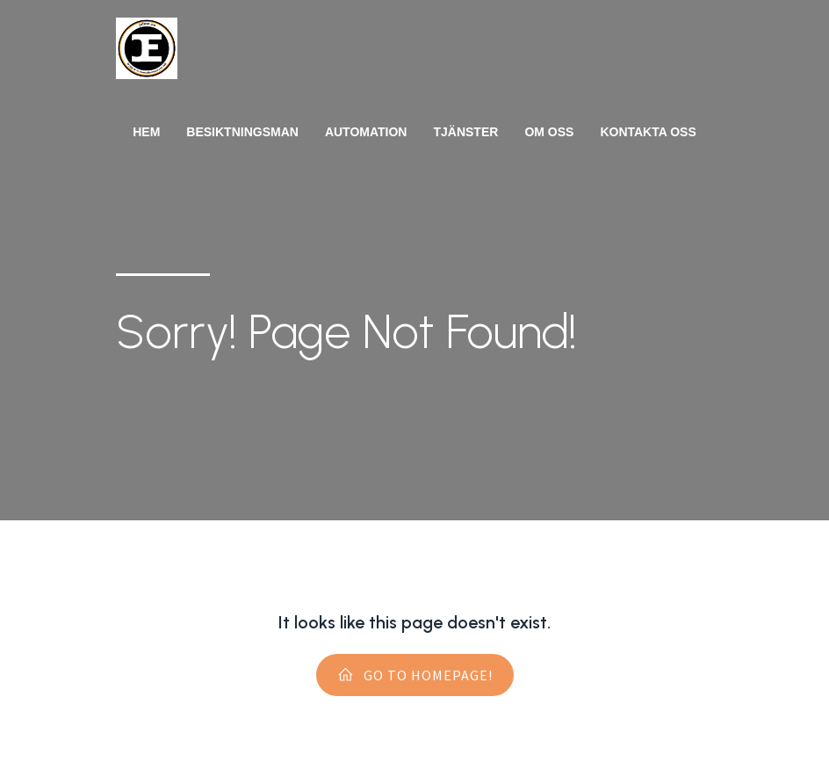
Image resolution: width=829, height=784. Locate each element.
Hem (146, 132)
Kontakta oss (648, 132)
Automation (366, 132)
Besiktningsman (242, 132)
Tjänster (465, 132)
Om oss (548, 132)
